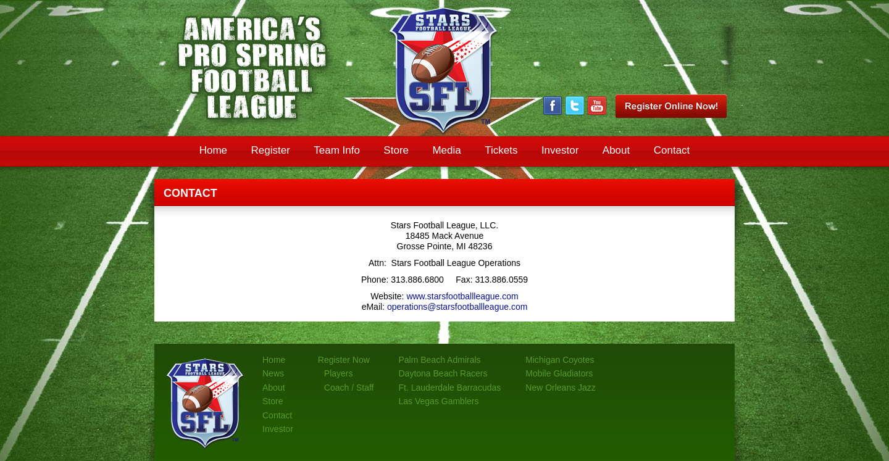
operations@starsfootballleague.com (457, 307)
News (273, 373)
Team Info (337, 150)
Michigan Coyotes (559, 360)
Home (213, 150)
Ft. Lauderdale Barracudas (450, 387)
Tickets (501, 150)
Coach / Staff (349, 387)
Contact (672, 150)
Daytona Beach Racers (443, 373)
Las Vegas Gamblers (439, 401)
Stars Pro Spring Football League (444, 71)
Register (270, 150)
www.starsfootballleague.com (462, 296)
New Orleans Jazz (560, 387)
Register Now (344, 360)
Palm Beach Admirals (440, 360)
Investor (559, 150)
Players (338, 373)
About (616, 150)
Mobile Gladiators (559, 373)
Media (446, 150)
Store (396, 150)
